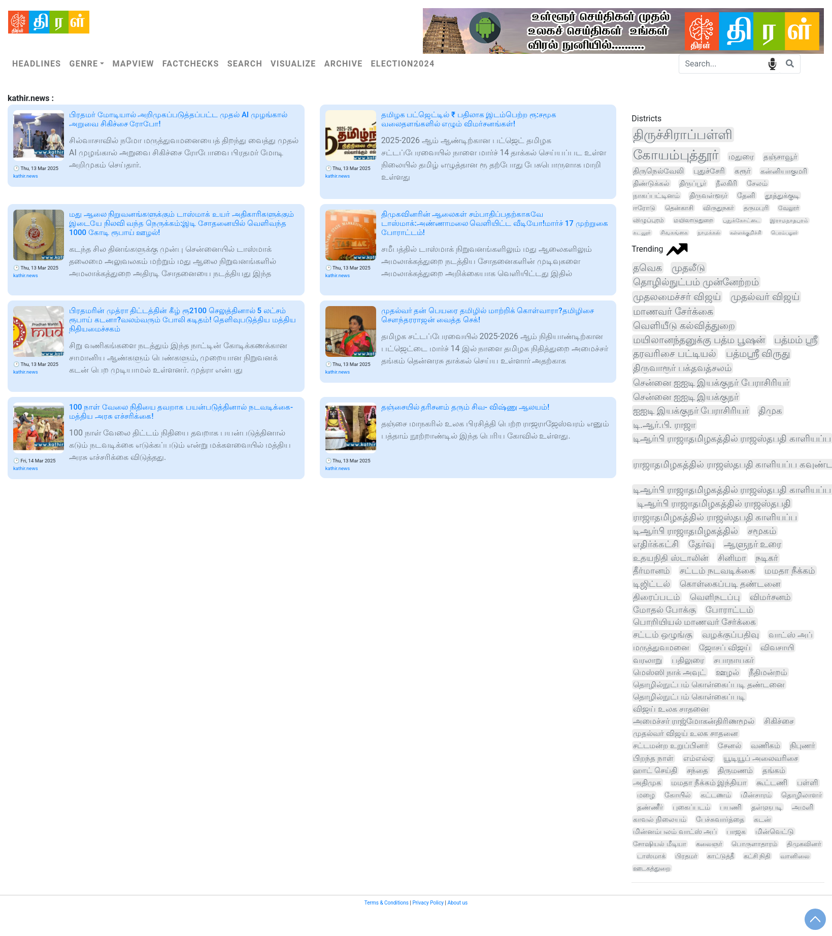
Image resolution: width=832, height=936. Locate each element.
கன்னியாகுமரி (783, 171)
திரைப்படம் (656, 597)
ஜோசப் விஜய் (725, 647)
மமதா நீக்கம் (789, 570)
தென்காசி (679, 208)
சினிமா (732, 558)
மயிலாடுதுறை (693, 220)
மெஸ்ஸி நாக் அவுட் (669, 672)
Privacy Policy (428, 903)
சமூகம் (762, 531)
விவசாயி (777, 647)
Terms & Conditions (386, 903)
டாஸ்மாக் (651, 856)
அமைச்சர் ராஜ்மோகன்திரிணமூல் (693, 721)
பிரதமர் (686, 856)
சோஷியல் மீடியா (659, 844)
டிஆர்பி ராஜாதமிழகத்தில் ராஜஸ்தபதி (714, 503)
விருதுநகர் (718, 208)
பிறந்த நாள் (653, 758)
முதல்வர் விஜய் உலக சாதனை (685, 733)
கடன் (762, 819)
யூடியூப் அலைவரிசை (760, 758)
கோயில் (677, 795)
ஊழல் (727, 672)
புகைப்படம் (691, 807)
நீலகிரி (726, 183)
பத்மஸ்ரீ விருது (758, 353)
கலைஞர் (709, 844)
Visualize (293, 64)
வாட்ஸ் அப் (791, 635)
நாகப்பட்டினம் (656, 195)
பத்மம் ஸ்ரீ (796, 340)
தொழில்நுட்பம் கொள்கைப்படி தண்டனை (709, 684)
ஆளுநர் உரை (752, 544)
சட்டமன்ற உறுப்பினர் (670, 745)
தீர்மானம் (651, 570)
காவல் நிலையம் (659, 819)
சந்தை (697, 770)
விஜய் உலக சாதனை (671, 709)
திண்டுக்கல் (651, 183)
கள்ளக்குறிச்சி (745, 233)
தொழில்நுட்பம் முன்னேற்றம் (696, 282)
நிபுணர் (802, 745)
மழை (646, 795)
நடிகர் (766, 558)
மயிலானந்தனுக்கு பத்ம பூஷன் (698, 340)
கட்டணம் (716, 795)
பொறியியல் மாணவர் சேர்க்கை (694, 622)
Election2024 (403, 64)
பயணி (731, 807)
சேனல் (729, 745)
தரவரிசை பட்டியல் (674, 353)
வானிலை (795, 856)
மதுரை (741, 156)
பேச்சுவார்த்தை (720, 819)
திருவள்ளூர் (708, 195)
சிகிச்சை (779, 721)
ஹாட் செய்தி (655, 770)
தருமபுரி (756, 208)
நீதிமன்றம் (768, 672)
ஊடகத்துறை (652, 868)
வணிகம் (765, 745)
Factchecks (190, 64)
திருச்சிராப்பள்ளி (683, 134)
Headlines (36, 64)
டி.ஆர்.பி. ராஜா (664, 424)
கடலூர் (642, 232)
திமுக (770, 410)
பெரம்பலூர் (784, 233)
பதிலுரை (688, 660)
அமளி (802, 807)
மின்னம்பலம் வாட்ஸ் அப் (675, 831)
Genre (83, 64)
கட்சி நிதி (757, 856)
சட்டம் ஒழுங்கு (662, 635)
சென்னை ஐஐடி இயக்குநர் (686, 396)
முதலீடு (688, 268)
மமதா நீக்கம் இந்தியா (709, 782)
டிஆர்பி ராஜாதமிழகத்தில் (685, 530)
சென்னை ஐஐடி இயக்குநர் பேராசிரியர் (711, 382)
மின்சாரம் (756, 795)
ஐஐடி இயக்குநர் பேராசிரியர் (691, 410)
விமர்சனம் (770, 597)
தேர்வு (701, 544)
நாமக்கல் (708, 232)
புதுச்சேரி (709, 171)
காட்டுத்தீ (720, 856)
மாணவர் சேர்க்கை (673, 311)
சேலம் (757, 183)
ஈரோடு (644, 208)
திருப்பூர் (692, 183)
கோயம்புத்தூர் (676, 154)
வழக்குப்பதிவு (730, 635)
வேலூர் (788, 208)
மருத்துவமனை (661, 647)
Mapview (133, 64)
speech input (772, 63)
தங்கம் (773, 770)
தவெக (647, 268)
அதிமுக (647, 782)
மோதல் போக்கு (664, 610)
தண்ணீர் (650, 807)
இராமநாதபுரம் (789, 220)
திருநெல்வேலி (658, 171)
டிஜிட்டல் (651, 584)
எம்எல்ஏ (698, 758)
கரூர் (743, 171)
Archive (343, 64)
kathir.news (25, 176)
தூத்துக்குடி (782, 195)
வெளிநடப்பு (715, 597)
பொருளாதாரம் (754, 844)
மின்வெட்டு (774, 831)
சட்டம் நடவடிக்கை (717, 570)
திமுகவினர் (804, 844)
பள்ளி (807, 783)
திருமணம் (735, 770)
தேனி (746, 195)
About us (457, 903)
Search (244, 64)
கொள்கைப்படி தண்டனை (730, 584)
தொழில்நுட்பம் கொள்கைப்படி (689, 696)
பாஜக (736, 831)
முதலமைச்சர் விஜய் (677, 297)
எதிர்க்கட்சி (656, 544)
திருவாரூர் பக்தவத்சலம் (682, 368)
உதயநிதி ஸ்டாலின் (670, 558)
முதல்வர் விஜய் (765, 297)
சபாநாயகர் (734, 660)
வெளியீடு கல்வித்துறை (684, 325)
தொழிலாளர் (801, 795)
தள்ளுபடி (766, 807)
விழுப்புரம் (648, 220)
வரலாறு (647, 660)
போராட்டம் (729, 610)
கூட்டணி (771, 782)
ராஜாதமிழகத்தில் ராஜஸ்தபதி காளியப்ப (715, 517)
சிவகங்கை (674, 232)
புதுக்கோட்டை (741, 220)
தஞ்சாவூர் (780, 156)
